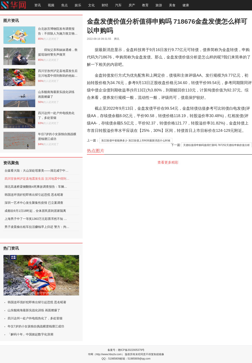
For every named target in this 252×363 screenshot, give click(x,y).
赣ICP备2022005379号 (131, 349)
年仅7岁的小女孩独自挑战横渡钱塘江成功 (36, 326)
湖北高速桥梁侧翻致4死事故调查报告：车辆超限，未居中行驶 (37, 186)
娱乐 (78, 5)
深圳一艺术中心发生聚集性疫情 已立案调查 (34, 202)
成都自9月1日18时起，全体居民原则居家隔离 (35, 210)
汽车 (118, 5)
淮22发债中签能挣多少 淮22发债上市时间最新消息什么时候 (135, 140)
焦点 (64, 5)
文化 (91, 5)
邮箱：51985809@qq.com (135, 358)
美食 (172, 5)
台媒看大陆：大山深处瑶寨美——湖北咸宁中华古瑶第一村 (37, 170)
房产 (132, 5)
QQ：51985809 (111, 358)
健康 (185, 5)
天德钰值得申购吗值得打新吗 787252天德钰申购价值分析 (216, 145)
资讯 (37, 5)
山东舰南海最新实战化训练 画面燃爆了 (34, 310)
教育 (145, 5)
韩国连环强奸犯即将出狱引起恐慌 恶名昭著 (34, 194)
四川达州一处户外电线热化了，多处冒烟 (35, 318)
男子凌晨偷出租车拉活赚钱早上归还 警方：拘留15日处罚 (37, 227)
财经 (105, 5)
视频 (51, 5)
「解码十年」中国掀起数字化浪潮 (30, 334)
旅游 (159, 5)
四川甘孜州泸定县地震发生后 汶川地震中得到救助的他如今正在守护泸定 (37, 178)
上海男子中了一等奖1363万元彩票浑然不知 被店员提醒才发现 (37, 218)
